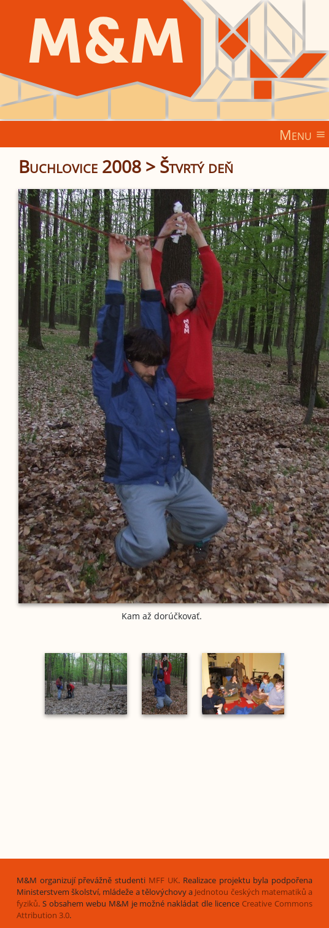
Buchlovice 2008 (79, 166)
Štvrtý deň (196, 166)
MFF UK (163, 880)
